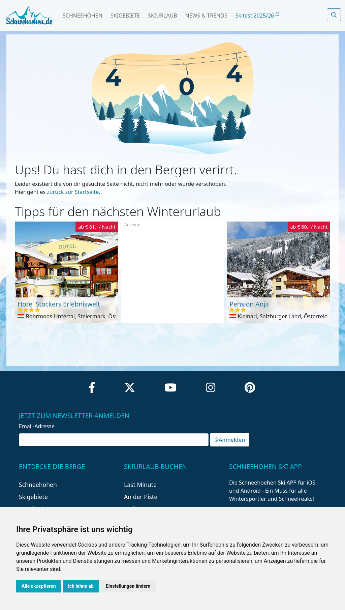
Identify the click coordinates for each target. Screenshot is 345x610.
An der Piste (140, 497)
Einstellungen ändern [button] (128, 586)
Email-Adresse (37, 426)
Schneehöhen (82, 15)
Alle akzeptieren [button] (39, 586)
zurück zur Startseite (73, 192)
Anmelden (230, 439)
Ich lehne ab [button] (81, 586)
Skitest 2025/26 (257, 15)
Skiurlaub (162, 15)
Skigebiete (125, 15)
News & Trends (206, 15)
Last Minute (140, 485)
